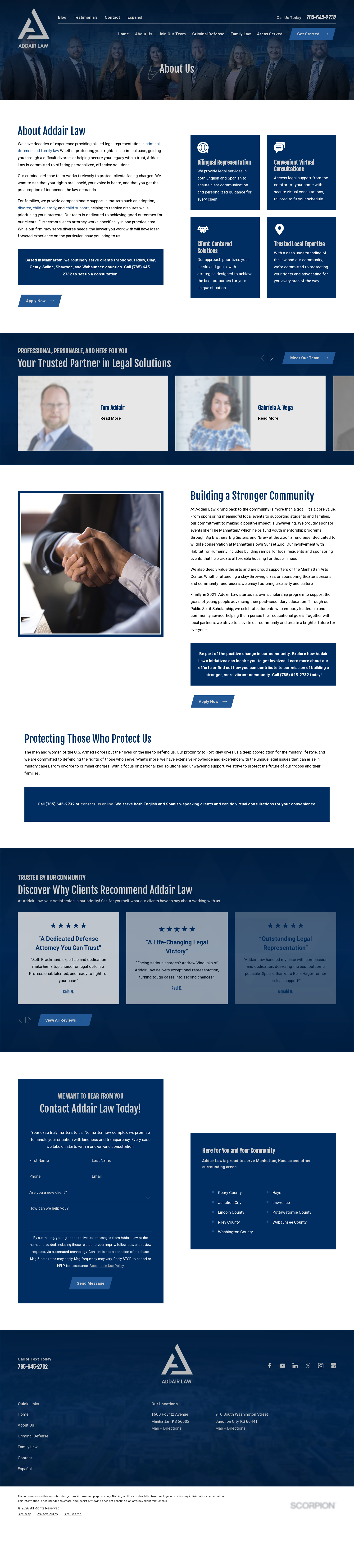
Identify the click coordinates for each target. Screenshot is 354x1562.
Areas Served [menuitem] (269, 33)
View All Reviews (65, 1020)
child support (77, 208)
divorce (24, 208)
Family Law (28, 1484)
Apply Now (40, 300)
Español (134, 17)
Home (23, 1452)
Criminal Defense (33, 1473)
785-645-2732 (321, 17)
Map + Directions (166, 1465)
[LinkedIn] (295, 1403)
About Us (26, 1462)
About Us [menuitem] (143, 33)
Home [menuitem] (123, 33)
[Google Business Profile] (333, 1403)
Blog (62, 17)
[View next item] (30, 1020)
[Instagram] (321, 1403)
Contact (112, 17)
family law (50, 150)
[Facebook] (269, 1403)
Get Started (312, 33)
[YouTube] (282, 1403)
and (36, 150)
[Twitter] (308, 1403)
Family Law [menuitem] (241, 33)
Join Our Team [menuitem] (172, 33)
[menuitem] (24, 1552)
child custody (44, 208)
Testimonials (86, 17)
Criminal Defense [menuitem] (208, 33)
